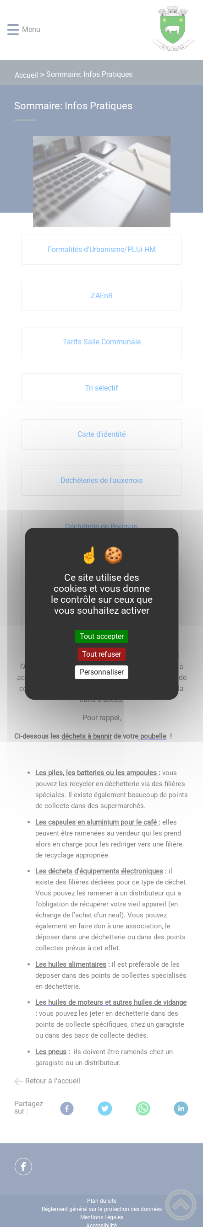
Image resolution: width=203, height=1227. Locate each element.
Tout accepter (102, 636)
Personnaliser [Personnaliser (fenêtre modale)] (102, 672)
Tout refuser (101, 654)
